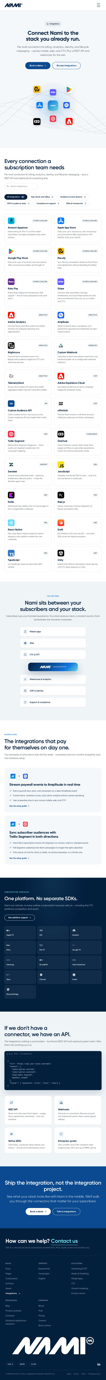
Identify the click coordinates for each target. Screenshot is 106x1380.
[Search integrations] (21, 186)
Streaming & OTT (79, 1268)
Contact (42, 1320)
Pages (8, 1273)
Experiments (44, 1268)
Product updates (13, 1310)
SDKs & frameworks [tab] (76, 203)
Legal (69, 1374)
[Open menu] (99, 5)
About (41, 1306)
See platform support (19, 917)
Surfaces (10, 1283)
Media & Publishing (80, 1273)
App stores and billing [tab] (42, 197)
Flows (8, 1268)
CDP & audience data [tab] (18, 203)
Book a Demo (45, 1325)
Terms (84, 1374)
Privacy (76, 1374)
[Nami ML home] (13, 5)
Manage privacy (94, 1374)
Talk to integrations (66, 1211)
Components (12, 1278)
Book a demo (38, 65)
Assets (8, 1288)
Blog (8, 1306)
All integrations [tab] (16, 197)
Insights (42, 1278)
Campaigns (44, 1273)
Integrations (13, 1293)
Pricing (42, 1315)
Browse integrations (66, 65)
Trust (41, 1310)
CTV (73, 1283)
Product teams (78, 1293)
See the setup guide (19, 806)
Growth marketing (79, 1288)
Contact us (64, 1241)
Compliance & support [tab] (48, 203)
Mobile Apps (77, 1278)
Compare (10, 1315)
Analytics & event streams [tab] (73, 197)
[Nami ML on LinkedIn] (98, 1364)
